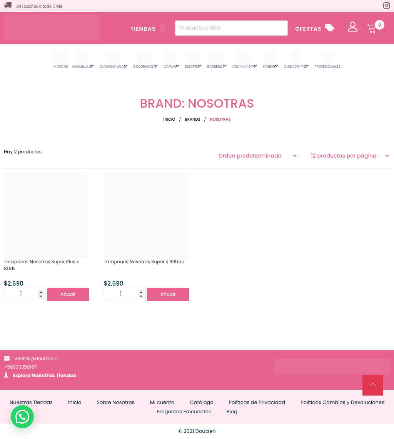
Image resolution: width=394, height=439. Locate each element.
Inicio (169, 119)
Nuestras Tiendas (54, 375)
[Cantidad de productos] (24, 294)
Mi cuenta (162, 402)
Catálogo (202, 402)
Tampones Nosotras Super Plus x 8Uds (41, 265)
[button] (22, 416)
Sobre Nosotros (115, 402)
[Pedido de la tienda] (257, 156)
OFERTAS (308, 29)
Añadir (68, 294)
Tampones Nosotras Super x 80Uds (144, 261)
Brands (192, 119)
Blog (232, 411)
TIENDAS (148, 29)
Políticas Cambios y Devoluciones (342, 402)
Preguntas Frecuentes (184, 411)
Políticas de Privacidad (257, 402)
